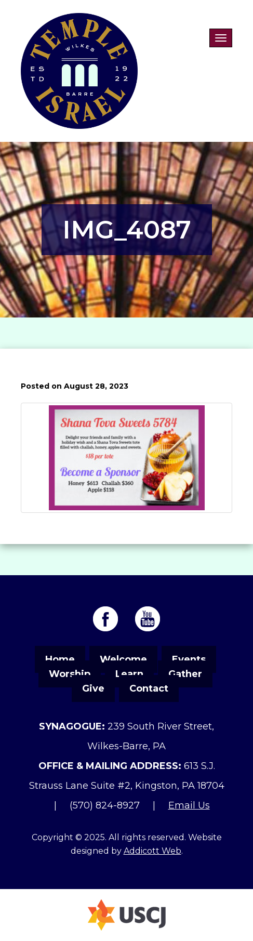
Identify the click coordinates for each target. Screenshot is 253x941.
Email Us (189, 805)
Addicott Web (152, 851)
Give (93, 688)
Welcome (123, 659)
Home (60, 659)
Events (189, 659)
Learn (129, 674)
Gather (185, 674)
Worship (69, 674)
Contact (148, 688)
